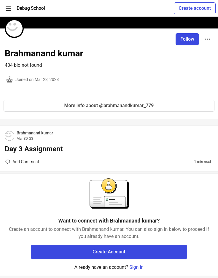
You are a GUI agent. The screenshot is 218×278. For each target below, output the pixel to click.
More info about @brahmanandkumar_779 (109, 105)
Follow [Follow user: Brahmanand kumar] (187, 39)
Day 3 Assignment (34, 149)
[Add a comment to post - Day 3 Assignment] (22, 161)
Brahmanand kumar (35, 133)
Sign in (136, 267)
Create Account (109, 252)
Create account (195, 8)
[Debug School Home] (31, 8)
